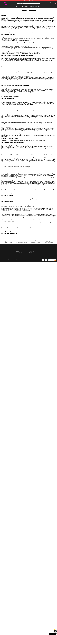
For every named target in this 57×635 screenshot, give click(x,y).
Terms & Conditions (18, 250)
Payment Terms (31, 250)
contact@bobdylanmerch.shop (29, 234)
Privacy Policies (18, 251)
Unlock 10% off (55, 631)
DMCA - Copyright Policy (19, 252)
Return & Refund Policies (32, 251)
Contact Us (30, 252)
